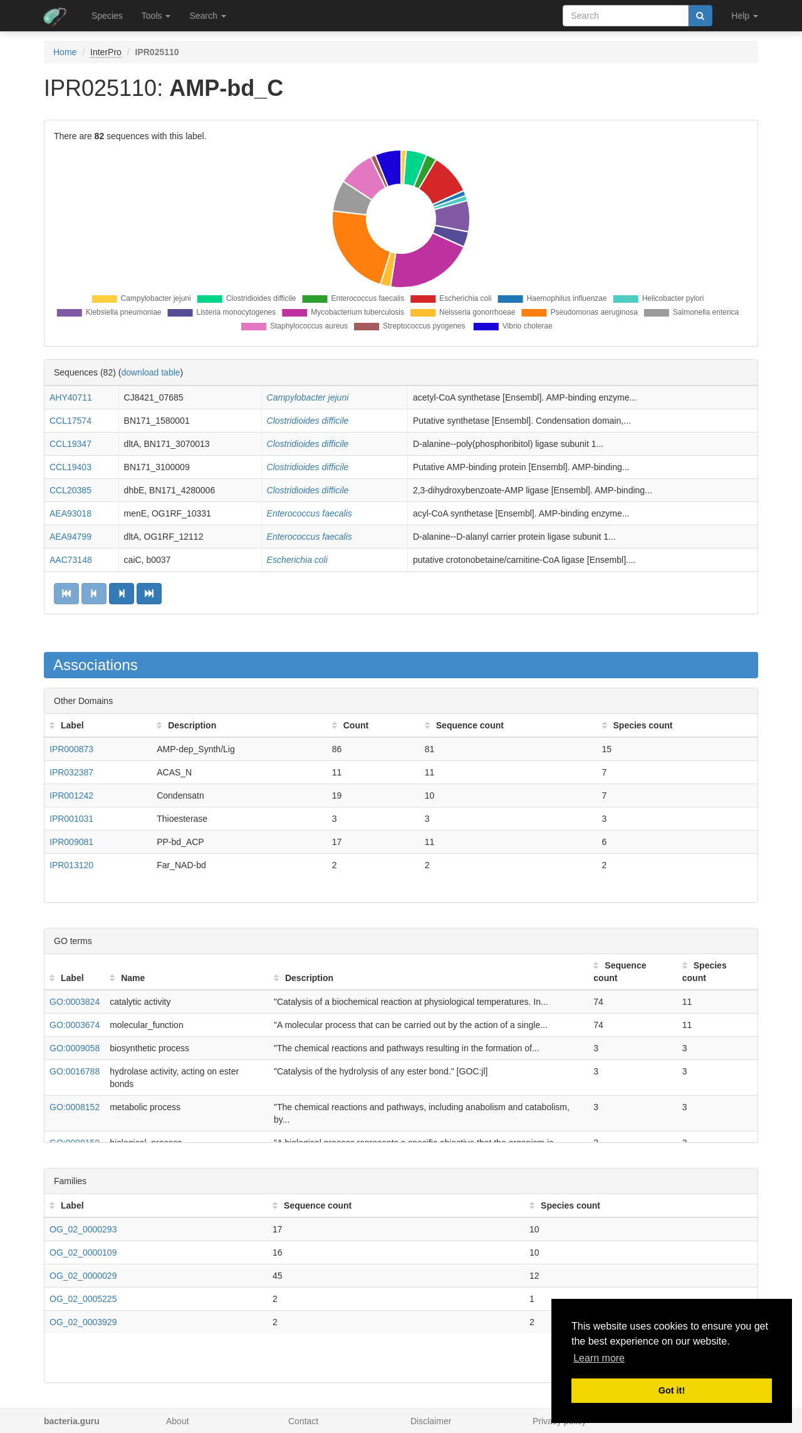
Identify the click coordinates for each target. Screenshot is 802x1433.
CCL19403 (70, 467)
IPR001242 (71, 795)
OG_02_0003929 (83, 1322)
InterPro (106, 52)
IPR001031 (71, 819)
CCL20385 (70, 490)
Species (107, 16)
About (177, 1421)
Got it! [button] (672, 1390)
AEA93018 (70, 513)
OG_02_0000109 (83, 1252)
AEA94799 (70, 537)
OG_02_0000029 (83, 1276)
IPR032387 (71, 772)
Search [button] (207, 16)
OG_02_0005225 (83, 1299)
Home (64, 52)
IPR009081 (71, 842)
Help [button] (744, 16)
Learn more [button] (599, 1358)
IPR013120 (71, 865)
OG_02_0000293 (83, 1229)
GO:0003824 (74, 1002)
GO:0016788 (74, 1071)
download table (150, 372)
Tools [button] (156, 16)
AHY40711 (70, 397)
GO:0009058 (74, 1048)
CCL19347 (70, 444)
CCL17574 (70, 421)
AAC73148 (70, 560)
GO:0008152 (74, 1107)
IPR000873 (71, 749)
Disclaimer (430, 1421)
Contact (303, 1421)
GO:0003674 (74, 1025)
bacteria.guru (72, 1421)
